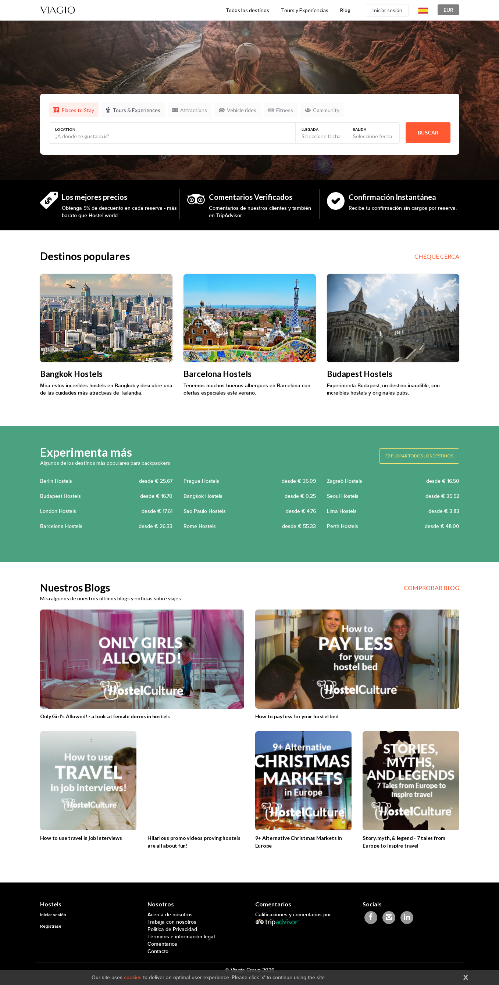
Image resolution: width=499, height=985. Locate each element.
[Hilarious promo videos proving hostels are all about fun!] (195, 780)
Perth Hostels (393, 526)
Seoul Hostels (393, 496)
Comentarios (162, 944)
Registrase (50, 926)
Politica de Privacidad (172, 929)
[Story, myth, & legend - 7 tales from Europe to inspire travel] (411, 780)
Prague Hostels (249, 481)
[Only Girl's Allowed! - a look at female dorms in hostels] (142, 659)
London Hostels (106, 511)
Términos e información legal (181, 937)
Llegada (310, 129)
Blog (345, 10)
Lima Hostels (393, 511)
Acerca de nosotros (170, 915)
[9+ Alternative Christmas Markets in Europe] (303, 780)
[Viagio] (57, 9)
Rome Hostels (249, 526)
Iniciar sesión (387, 10)
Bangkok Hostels (249, 496)
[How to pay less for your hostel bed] (357, 659)
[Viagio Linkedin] (406, 917)
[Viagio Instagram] (388, 917)
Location (65, 129)
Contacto (157, 951)
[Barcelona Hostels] (249, 318)
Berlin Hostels (106, 481)
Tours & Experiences (133, 110)
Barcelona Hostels (106, 526)
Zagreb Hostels (393, 481)
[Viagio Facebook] (370, 917)
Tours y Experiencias (304, 10)
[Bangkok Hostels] (106, 318)
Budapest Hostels (106, 496)
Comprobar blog (431, 587)
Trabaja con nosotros (171, 922)
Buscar (428, 132)
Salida (359, 129)
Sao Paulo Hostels (249, 511)
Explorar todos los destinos (419, 456)
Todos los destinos (247, 10)
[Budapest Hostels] (393, 318)
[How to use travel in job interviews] (88, 780)
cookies (133, 977)
